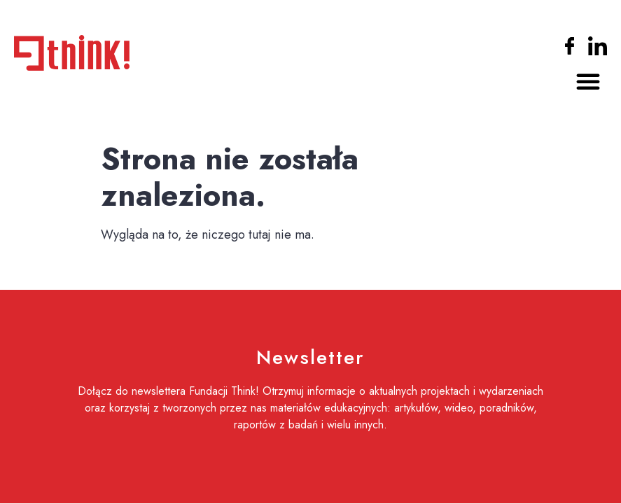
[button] (588, 81)
